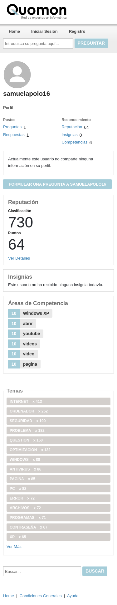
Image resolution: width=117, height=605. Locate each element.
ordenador (29, 411)
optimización (30, 450)
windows (25, 459)
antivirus (25, 469)
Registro (77, 31)
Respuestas (14, 134)
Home (14, 31)
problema (27, 430)
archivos (25, 508)
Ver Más (14, 546)
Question (26, 440)
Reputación (71, 126)
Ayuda (73, 595)
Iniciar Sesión (44, 31)
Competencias (74, 142)
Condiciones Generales (41, 595)
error (22, 498)
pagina (22, 479)
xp (18, 537)
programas (28, 517)
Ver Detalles (19, 258)
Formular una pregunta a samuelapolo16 (57, 184)
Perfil (8, 107)
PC (18, 488)
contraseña (28, 527)
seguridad (28, 421)
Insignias (69, 134)
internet (26, 401)
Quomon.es (56, 11)
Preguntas (12, 126)
